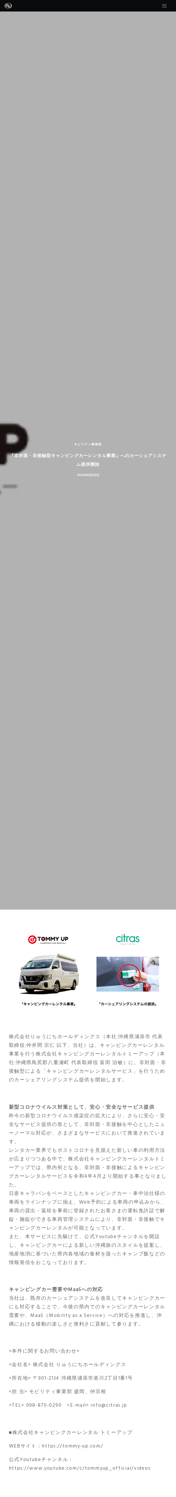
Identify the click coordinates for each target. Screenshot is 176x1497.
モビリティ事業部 (88, 444)
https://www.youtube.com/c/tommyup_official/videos (80, 1468)
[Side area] (163, 6)
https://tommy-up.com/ (72, 1446)
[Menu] (170, 6)
